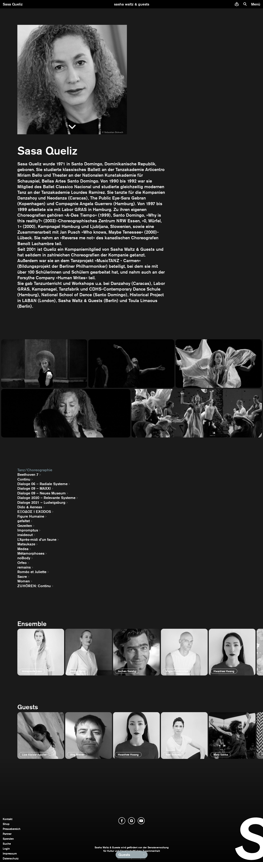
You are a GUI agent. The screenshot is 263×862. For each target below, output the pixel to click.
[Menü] (256, 4)
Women (23, 581)
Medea (22, 548)
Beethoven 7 (27, 474)
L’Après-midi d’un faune (36, 539)
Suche (7, 843)
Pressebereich (11, 829)
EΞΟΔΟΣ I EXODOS (34, 511)
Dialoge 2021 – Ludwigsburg (41, 502)
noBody (23, 558)
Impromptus (27, 530)
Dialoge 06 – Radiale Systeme (42, 483)
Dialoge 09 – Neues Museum (41, 493)
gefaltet (23, 521)
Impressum (10, 853)
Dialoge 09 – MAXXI (34, 488)
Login (6, 848)
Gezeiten (24, 525)
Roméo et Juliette (31, 571)
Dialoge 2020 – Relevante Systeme (46, 497)
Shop (6, 824)
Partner (7, 834)
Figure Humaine (30, 516)
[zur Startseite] (131, 4)
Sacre (22, 576)
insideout (25, 534)
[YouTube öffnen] (141, 820)
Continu (23, 479)
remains (24, 567)
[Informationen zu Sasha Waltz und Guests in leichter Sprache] (236, 4)
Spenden (8, 838)
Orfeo (22, 562)
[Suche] (245, 4)
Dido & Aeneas (29, 507)
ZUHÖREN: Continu (34, 585)
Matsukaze (26, 544)
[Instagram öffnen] (131, 820)
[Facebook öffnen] (121, 820)
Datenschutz (11, 858)
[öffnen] (40, 652)
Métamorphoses (30, 553)
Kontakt (7, 819)
